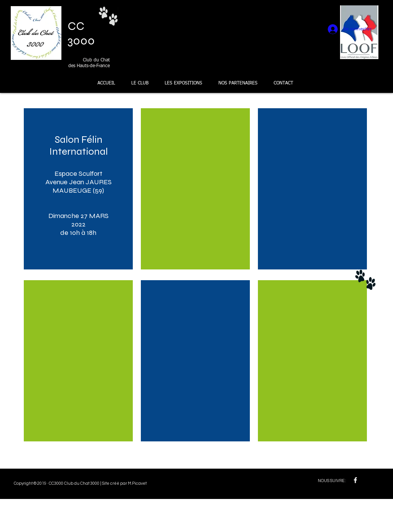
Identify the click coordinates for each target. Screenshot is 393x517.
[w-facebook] (355, 480)
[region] (78, 188)
